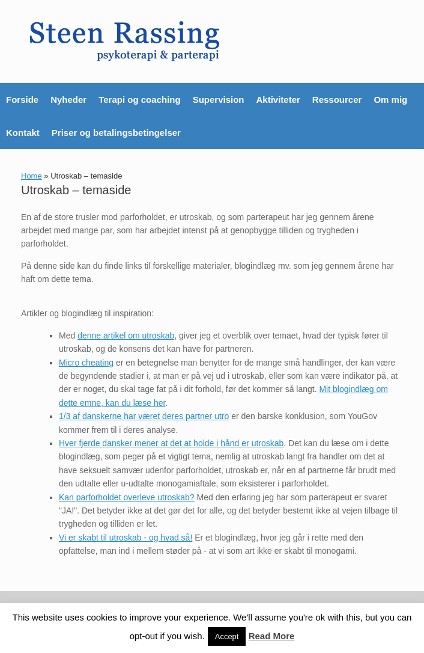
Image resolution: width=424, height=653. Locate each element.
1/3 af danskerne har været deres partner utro (144, 416)
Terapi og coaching (139, 99)
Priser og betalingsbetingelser (116, 132)
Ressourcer (337, 99)
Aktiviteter (278, 99)
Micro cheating (86, 362)
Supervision (218, 99)
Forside (22, 99)
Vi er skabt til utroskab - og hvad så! (125, 537)
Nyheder (68, 99)
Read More (272, 636)
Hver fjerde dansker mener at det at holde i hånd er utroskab (171, 443)
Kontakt (23, 132)
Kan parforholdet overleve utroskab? (127, 497)
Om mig (390, 99)
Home (31, 175)
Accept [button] (227, 636)
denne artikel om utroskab (125, 335)
